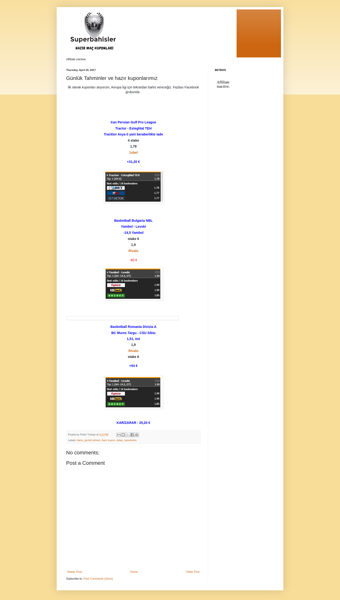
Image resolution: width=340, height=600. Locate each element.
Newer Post (74, 572)
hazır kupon (108, 440)
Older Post (193, 572)
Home (134, 572)
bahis (80, 440)
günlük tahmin (92, 440)
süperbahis (130, 440)
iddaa (119, 440)
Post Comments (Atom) (98, 578)
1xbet (133, 152)
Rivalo (133, 251)
